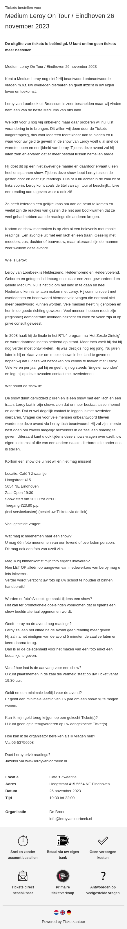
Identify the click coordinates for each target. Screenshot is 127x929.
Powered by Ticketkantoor (63, 921)
